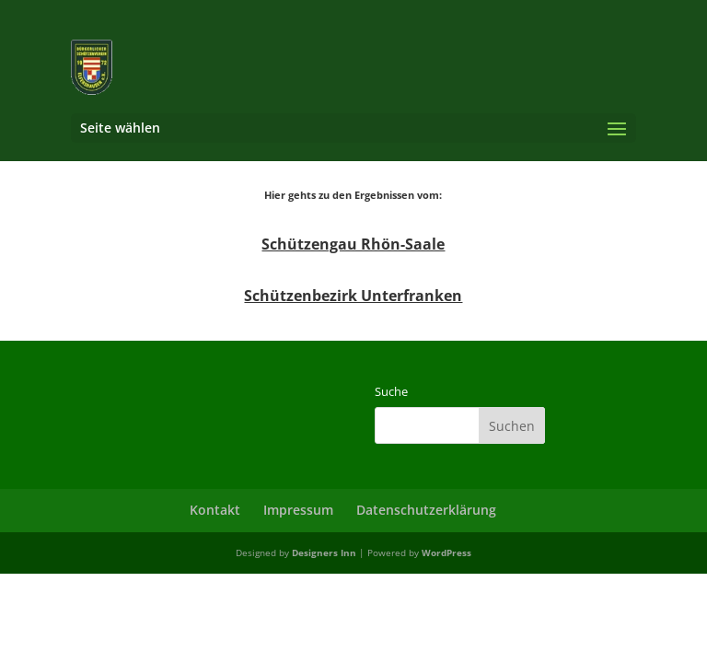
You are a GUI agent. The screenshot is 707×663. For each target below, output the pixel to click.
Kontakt (215, 509)
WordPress (446, 552)
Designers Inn (324, 552)
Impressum (298, 509)
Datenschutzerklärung (426, 509)
